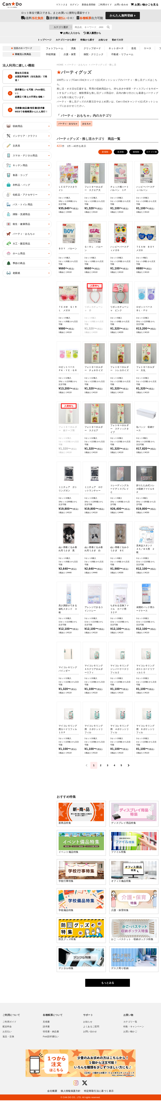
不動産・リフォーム (122, 54)
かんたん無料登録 (121, 16)
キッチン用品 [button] (17, 165)
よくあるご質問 (91, 1027)
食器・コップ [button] (17, 175)
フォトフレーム (54, 48)
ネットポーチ (116, 48)
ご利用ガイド (105, 5)
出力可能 (90, 19)
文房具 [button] (13, 145)
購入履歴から (92, 34)
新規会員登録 (89, 5)
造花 (133, 48)
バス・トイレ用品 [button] (19, 204)
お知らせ (103, 41)
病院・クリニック (93, 54)
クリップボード (92, 48)
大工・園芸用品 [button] (18, 243)
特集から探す (87, 41)
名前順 (120, 152)
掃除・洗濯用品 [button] (18, 214)
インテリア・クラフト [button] (21, 136)
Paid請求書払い (51, 1037)
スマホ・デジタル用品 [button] (21, 155)
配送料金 (7, 1027)
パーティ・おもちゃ (77, 65)
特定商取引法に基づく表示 (99, 1091)
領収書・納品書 (51, 1032)
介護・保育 (70, 54)
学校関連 (51, 54)
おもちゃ (90, 124)
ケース (147, 48)
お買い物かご (130, 1032)
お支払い (7, 1032)
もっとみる (107, 983)
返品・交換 (8, 1037)
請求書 (46, 1027)
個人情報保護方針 (70, 1091)
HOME (60, 65)
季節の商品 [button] (15, 263)
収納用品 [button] (14, 126)
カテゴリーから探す (66, 41)
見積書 (46, 1022)
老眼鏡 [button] (13, 273)
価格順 (136, 152)
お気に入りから (70, 34)
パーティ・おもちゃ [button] (20, 234)
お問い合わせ (121, 5)
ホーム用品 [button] (15, 253)
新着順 (105, 152)
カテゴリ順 (151, 152)
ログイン (74, 5)
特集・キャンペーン (133, 1027)
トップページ (45, 41)
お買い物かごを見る (144, 5)
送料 (32, 19)
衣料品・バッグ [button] (18, 185)
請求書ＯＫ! (60, 19)
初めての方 (117, 41)
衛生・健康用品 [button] (18, 224)
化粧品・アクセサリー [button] (21, 194)
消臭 (73, 48)
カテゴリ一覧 (130, 1022)
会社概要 (52, 1091)
